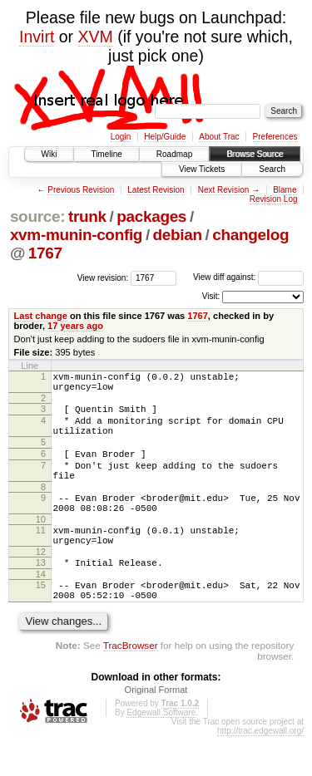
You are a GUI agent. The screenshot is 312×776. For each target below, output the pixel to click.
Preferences (275, 136)
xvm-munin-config (76, 234)
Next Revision (224, 189)
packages (151, 216)
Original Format (156, 729)
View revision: (103, 277)
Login (121, 136)
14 (41, 609)
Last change (40, 316)
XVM (95, 36)
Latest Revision (155, 189)
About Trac (219, 136)
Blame (284, 189)
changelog (250, 234)
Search (272, 169)
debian (177, 234)
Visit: (211, 296)
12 (41, 584)
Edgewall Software (161, 752)
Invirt (36, 36)
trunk (87, 216)
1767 (45, 253)
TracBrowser (130, 685)
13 (41, 595)
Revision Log (274, 199)
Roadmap (174, 154)
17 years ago (75, 326)
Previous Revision (80, 189)
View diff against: (248, 277)
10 (41, 547)
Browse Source (254, 154)
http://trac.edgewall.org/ (260, 770)
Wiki (49, 154)
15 (41, 620)
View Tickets (202, 169)
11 (41, 557)
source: (37, 216)
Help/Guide (165, 136)
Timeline (106, 154)
